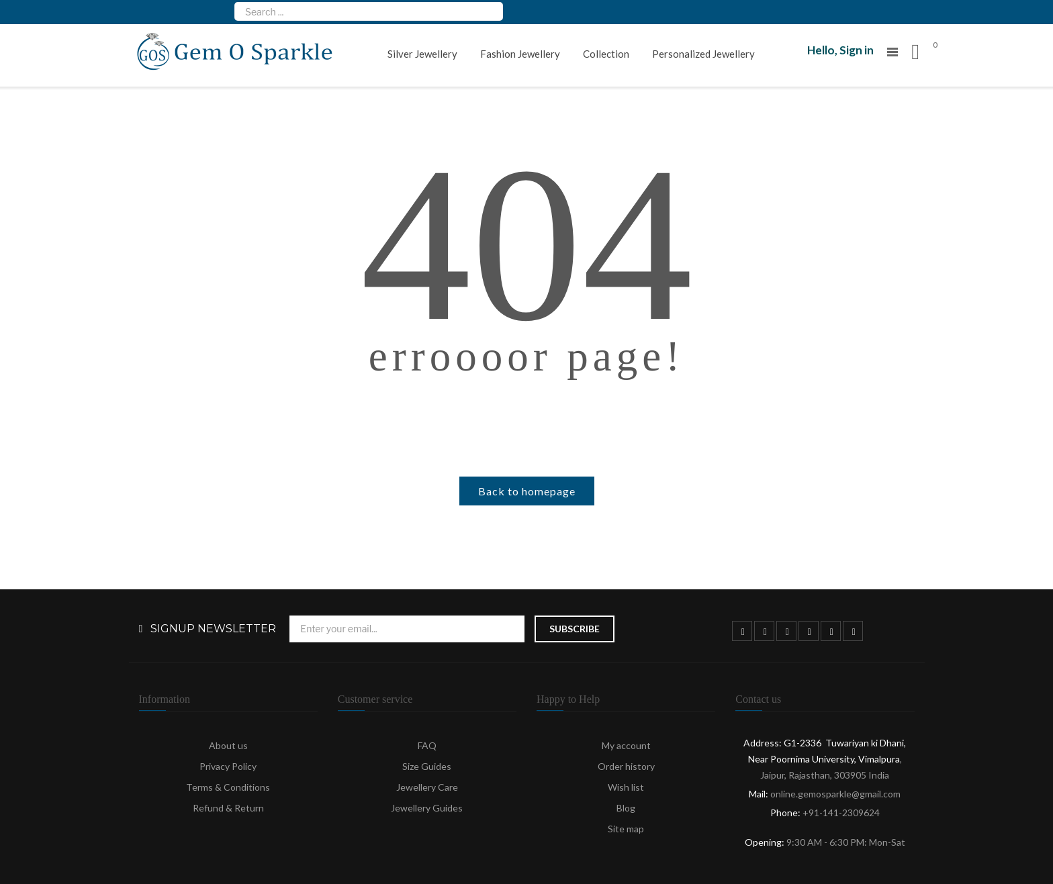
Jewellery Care (427, 787)
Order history (626, 766)
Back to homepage (527, 491)
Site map (626, 828)
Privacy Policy (228, 766)
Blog (625, 808)
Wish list (626, 787)
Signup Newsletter (213, 629)
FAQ (427, 745)
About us (228, 745)
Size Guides (426, 766)
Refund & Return (228, 808)
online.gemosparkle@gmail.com (835, 793)
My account (626, 745)
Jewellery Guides (427, 808)
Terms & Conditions (228, 787)
